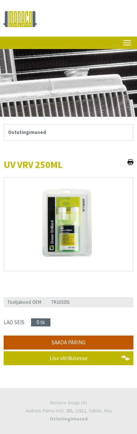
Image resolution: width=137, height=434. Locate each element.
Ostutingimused (27, 132)
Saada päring (68, 342)
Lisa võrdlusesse (69, 358)
